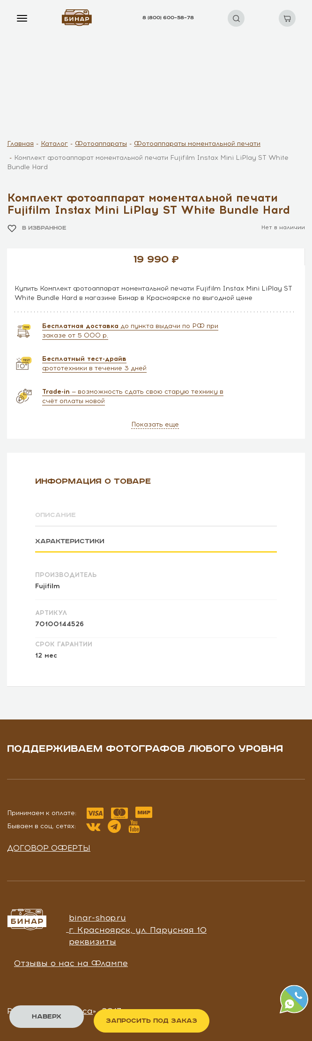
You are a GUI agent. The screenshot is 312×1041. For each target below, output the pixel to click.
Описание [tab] (55, 515)
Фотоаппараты (101, 144)
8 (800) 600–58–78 (168, 18)
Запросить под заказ (151, 1021)
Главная (20, 144)
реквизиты (92, 941)
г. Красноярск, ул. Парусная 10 (138, 930)
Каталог (54, 144)
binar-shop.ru (97, 918)
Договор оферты (48, 848)
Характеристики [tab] (69, 541)
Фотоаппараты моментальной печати (197, 144)
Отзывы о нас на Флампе (71, 963)
